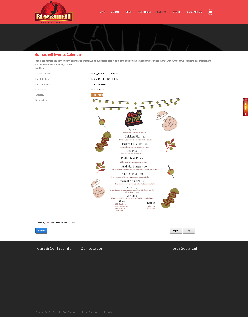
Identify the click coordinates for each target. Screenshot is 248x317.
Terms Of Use (110, 312)
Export (176, 230)
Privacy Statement (90, 312)
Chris (48, 222)
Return (41, 230)
